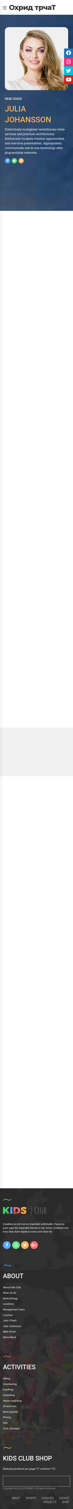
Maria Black (9, 1337)
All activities (10, 1406)
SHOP (65, 1502)
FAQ (5, 1422)
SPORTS (31, 1498)
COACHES (47, 1498)
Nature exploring (12, 1400)
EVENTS (64, 1498)
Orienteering (10, 1384)
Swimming (9, 1395)
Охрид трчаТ (32, 7)
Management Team (14, 1309)
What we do (9, 1292)
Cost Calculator (11, 1428)
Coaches (8, 1315)
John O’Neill (9, 1320)
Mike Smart (9, 1331)
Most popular (10, 1411)
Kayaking (8, 1389)
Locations (8, 1303)
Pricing (7, 1417)
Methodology (10, 1298)
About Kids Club (12, 1287)
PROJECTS (49, 1502)
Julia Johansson (12, 1326)
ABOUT (16, 1498)
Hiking (6, 1378)
